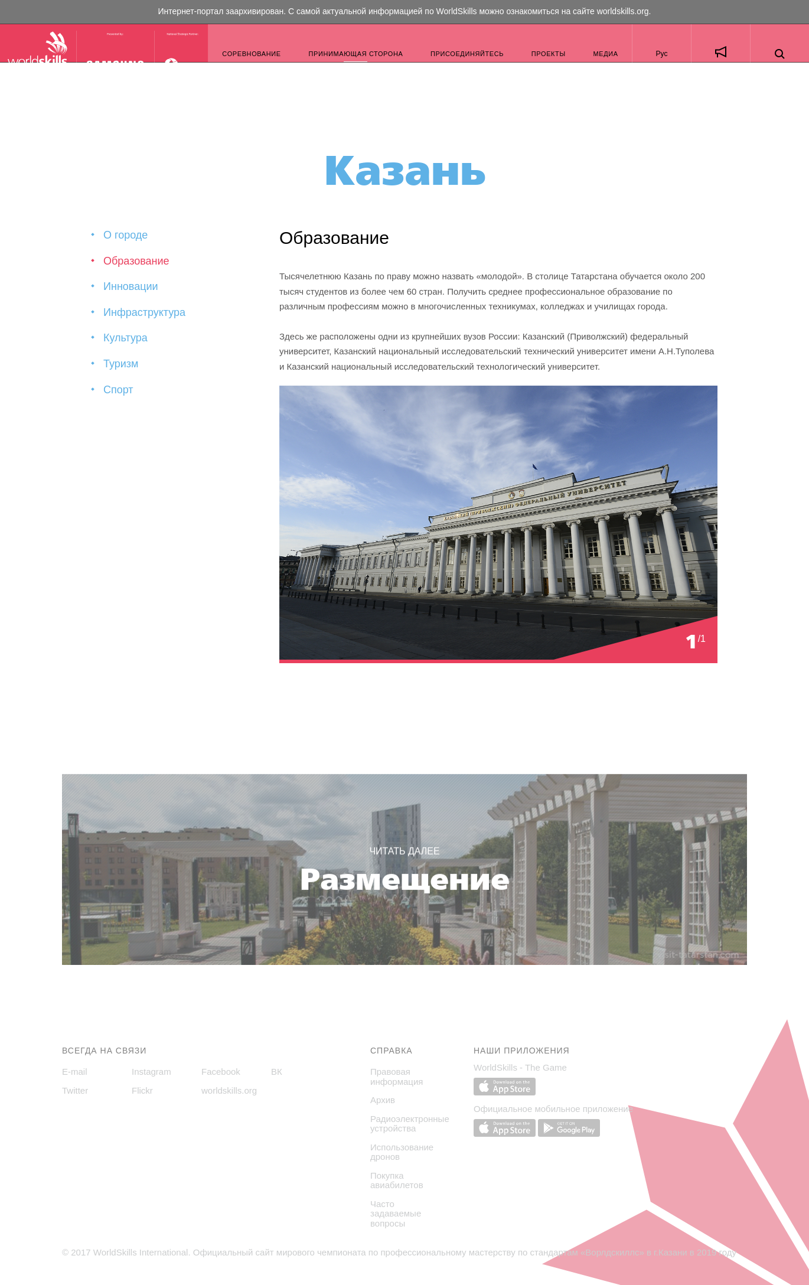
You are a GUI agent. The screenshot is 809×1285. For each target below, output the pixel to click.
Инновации (130, 286)
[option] (498, 524)
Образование (136, 261)
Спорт (118, 390)
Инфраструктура (144, 312)
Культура (125, 338)
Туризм (120, 364)
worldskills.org (623, 11)
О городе (125, 235)
